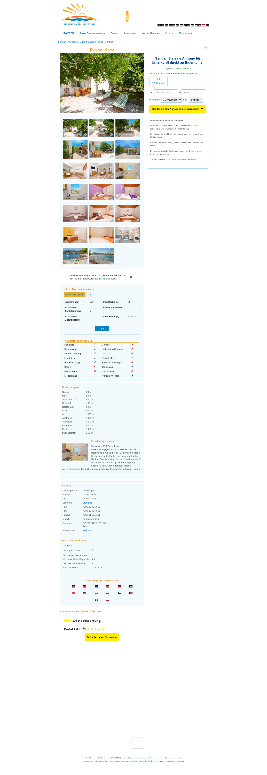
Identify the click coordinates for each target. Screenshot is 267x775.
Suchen (114, 33)
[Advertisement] (169, 16)
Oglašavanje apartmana (175, 761)
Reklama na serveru (156, 758)
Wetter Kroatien (150, 33)
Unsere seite (88, 761)
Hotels (169, 33)
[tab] (74, 294)
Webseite (87, 530)
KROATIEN (68, 33)
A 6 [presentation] (89, 294)
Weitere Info (185, 33)
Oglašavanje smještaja (173, 758)
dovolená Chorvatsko (129, 761)
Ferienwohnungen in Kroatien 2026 (107, 761)
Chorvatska (160, 761)
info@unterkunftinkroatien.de (136, 758)
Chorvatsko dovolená (146, 761)
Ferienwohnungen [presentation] (74, 294)
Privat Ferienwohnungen (92, 33)
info (102, 328)
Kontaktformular (91, 519)
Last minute (130, 33)
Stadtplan (87, 502)
